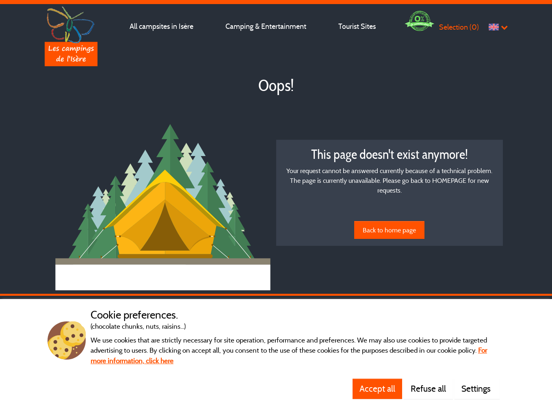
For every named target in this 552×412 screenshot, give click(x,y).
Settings (477, 388)
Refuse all (428, 388)
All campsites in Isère (161, 26)
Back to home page (389, 230)
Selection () (459, 27)
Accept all (377, 388)
